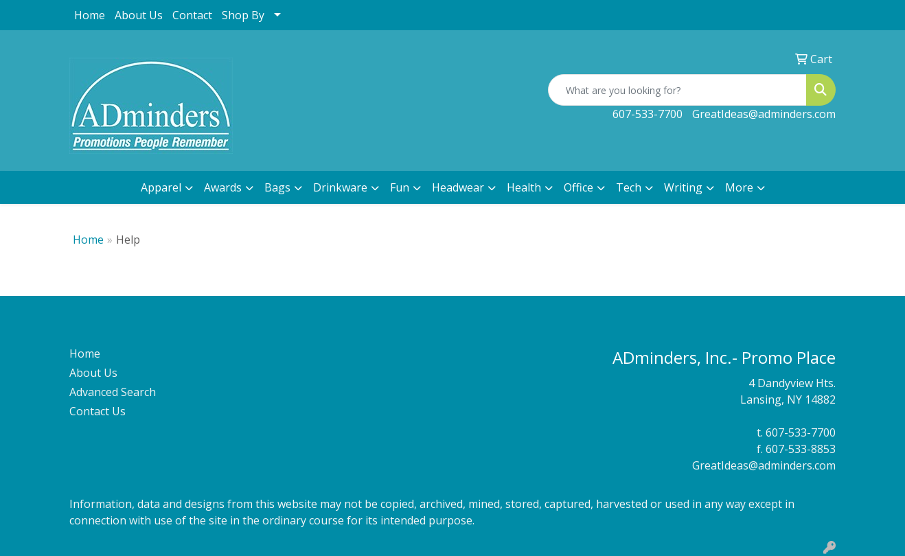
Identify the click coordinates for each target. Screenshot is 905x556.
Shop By (243, 15)
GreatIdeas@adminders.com (764, 113)
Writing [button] (683, 187)
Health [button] (524, 187)
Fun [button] (399, 187)
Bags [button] (277, 187)
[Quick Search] (677, 90)
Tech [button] (628, 187)
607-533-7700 (647, 113)
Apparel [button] (161, 187)
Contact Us (97, 411)
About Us (139, 15)
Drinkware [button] (340, 187)
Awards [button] (223, 187)
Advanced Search (112, 391)
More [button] (739, 187)
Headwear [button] (458, 187)
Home (89, 15)
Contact (192, 15)
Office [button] (578, 187)
